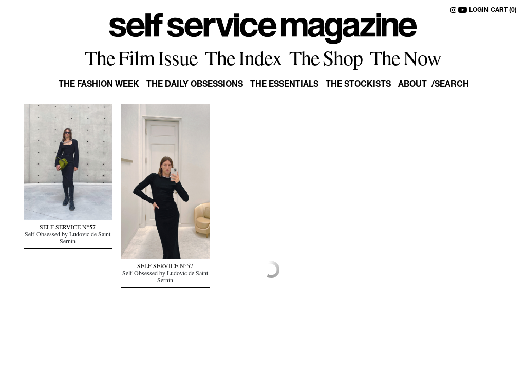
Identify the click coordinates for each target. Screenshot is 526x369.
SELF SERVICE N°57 (68, 228)
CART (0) (504, 10)
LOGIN (479, 10)
